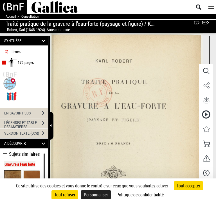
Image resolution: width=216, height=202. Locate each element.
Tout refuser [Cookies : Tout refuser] (64, 195)
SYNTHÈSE (25, 40)
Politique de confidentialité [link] (140, 195)
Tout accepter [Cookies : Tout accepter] (188, 186)
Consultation (30, 16)
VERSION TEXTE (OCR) (26, 133)
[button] (10, 83)
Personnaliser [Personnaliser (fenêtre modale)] (96, 195)
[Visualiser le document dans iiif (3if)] (11, 95)
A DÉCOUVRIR (25, 143)
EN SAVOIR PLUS (26, 113)
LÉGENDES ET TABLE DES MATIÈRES (26, 123)
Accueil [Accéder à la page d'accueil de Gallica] (11, 16)
